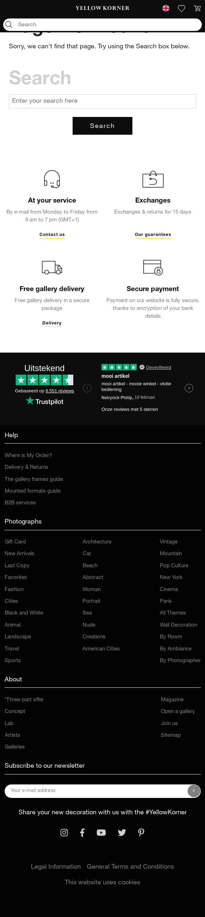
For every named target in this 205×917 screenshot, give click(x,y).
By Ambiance (175, 649)
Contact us (52, 235)
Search (102, 126)
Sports (13, 661)
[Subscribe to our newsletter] (194, 791)
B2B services (20, 503)
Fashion (14, 589)
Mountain (171, 554)
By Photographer (180, 661)
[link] (102, 8)
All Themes (173, 613)
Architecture (97, 542)
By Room (171, 637)
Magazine (172, 700)
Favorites (16, 577)
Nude (89, 625)
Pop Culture (174, 566)
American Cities (101, 649)
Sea (87, 613)
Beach (90, 566)
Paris (166, 601)
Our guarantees (153, 235)
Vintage (169, 542)
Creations (94, 637)
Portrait (91, 601)
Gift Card (15, 542)
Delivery (52, 323)
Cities (11, 601)
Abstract (93, 577)
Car (87, 554)
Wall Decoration (178, 625)
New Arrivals (20, 554)
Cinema (169, 589)
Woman (92, 589)
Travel (12, 649)
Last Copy (17, 566)
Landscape (18, 637)
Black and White (24, 613)
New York (171, 577)
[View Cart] (197, 8)
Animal (13, 625)
